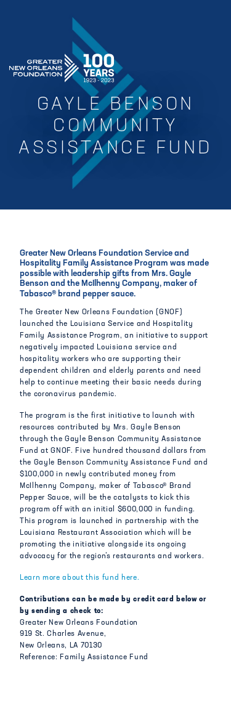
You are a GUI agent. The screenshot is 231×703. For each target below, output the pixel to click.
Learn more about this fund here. (79, 578)
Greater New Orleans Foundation (61, 64)
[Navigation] (211, 66)
